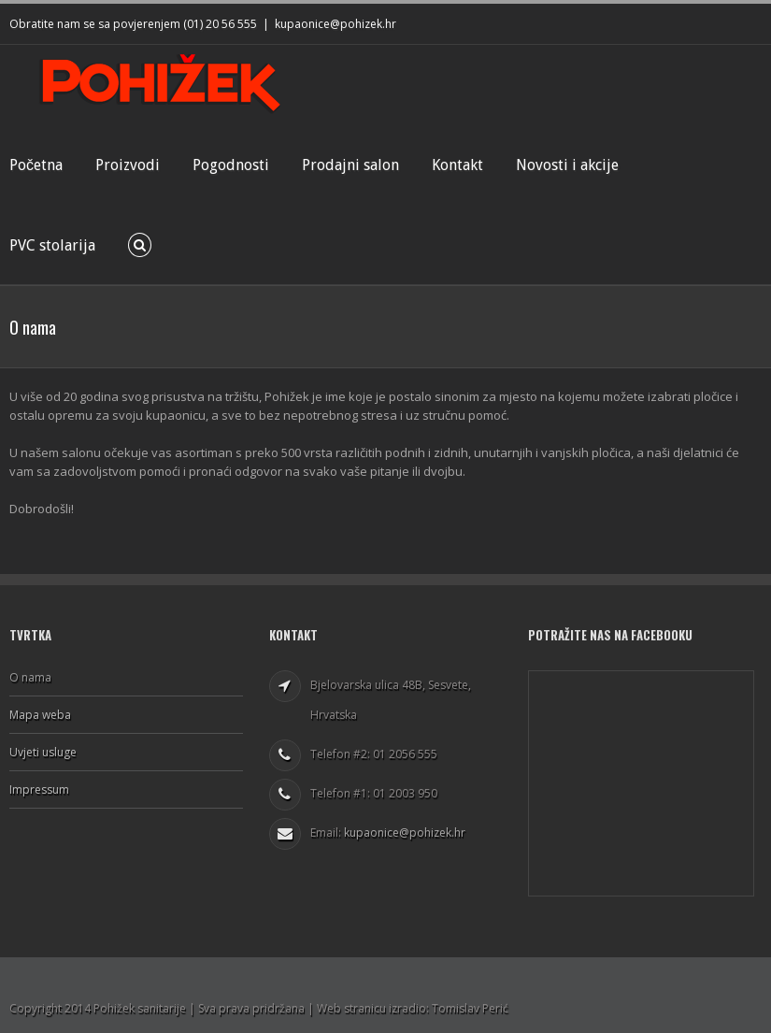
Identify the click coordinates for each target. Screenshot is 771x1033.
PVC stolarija (52, 245)
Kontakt (457, 165)
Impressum (39, 789)
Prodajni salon (350, 165)
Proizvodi (127, 165)
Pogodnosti (231, 165)
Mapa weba (40, 715)
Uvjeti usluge (43, 752)
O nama (30, 677)
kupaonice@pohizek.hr (335, 24)
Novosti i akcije (567, 165)
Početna (36, 165)
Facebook (757, 22)
